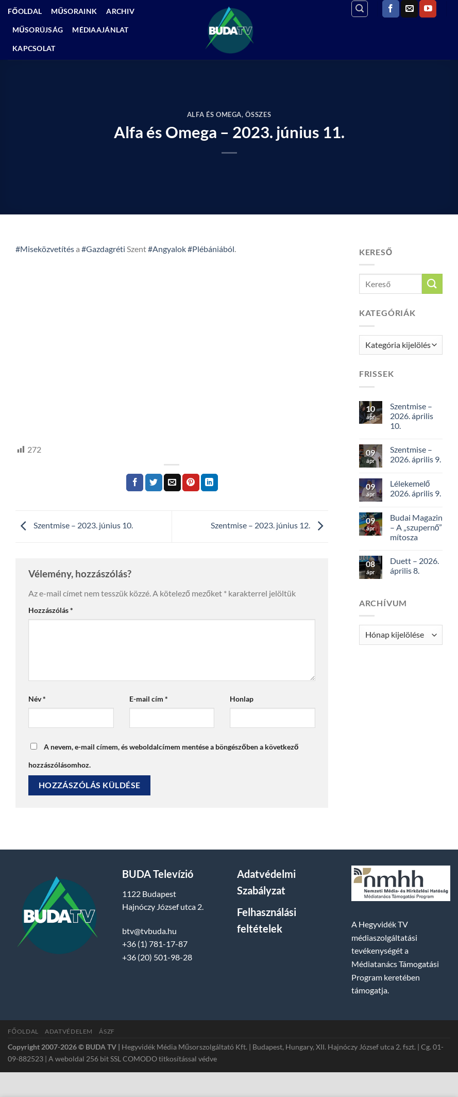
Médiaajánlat (100, 29)
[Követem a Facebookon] (390, 9)
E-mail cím (148, 698)
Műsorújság (37, 29)
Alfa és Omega (214, 114)
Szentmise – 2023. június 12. (269, 525)
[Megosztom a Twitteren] (153, 482)
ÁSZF (106, 1031)
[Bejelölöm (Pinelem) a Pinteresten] (190, 482)
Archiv (120, 11)
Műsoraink (74, 11)
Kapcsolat (34, 48)
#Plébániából (211, 249)
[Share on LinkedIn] (209, 482)
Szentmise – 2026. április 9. (415, 454)
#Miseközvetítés (44, 249)
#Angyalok (167, 249)
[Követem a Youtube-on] (427, 9)
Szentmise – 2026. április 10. (411, 415)
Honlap (241, 698)
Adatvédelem (69, 1031)
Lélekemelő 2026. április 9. (415, 488)
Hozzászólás (50, 610)
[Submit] (432, 284)
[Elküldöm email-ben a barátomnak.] (172, 482)
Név (37, 698)
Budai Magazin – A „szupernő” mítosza (416, 527)
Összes (258, 114)
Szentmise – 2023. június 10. (74, 525)
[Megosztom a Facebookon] (134, 482)
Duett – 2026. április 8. (414, 565)
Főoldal (25, 11)
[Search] (359, 9)
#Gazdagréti (103, 249)
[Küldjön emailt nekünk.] (409, 9)
